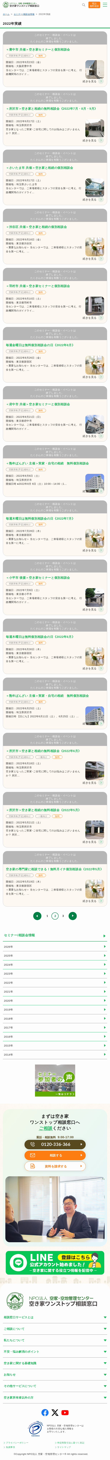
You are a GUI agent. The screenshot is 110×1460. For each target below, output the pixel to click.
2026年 (8, 946)
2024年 (8, 964)
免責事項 (10, 1447)
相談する (56, 1155)
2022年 (8, 982)
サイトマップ (64, 1447)
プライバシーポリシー (17, 1442)
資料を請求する (56, 1166)
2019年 (8, 1009)
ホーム (6, 14)
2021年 (8, 991)
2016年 (8, 1036)
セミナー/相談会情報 (24, 14)
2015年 (8, 1045)
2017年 (8, 1027)
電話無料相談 (94, 4)
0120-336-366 (55, 1144)
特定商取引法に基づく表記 (70, 1442)
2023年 (8, 973)
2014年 (8, 1054)
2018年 (8, 1018)
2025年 (8, 955)
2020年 (8, 1000)
